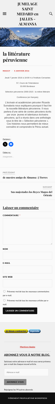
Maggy (6, 71)
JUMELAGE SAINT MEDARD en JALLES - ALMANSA (27, 13)
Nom (5, 249)
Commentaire (11, 215)
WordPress (41, 398)
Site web (8, 277)
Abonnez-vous (15, 382)
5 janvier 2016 (21, 71)
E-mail (6, 263)
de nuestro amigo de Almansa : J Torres (25, 177)
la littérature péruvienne (16, 56)
